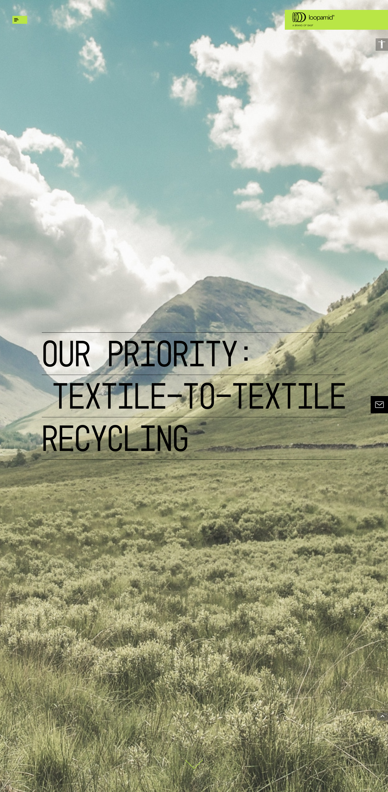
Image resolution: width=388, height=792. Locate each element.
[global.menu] (19, 20)
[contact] (379, 404)
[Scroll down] (194, 760)
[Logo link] (312, 20)
